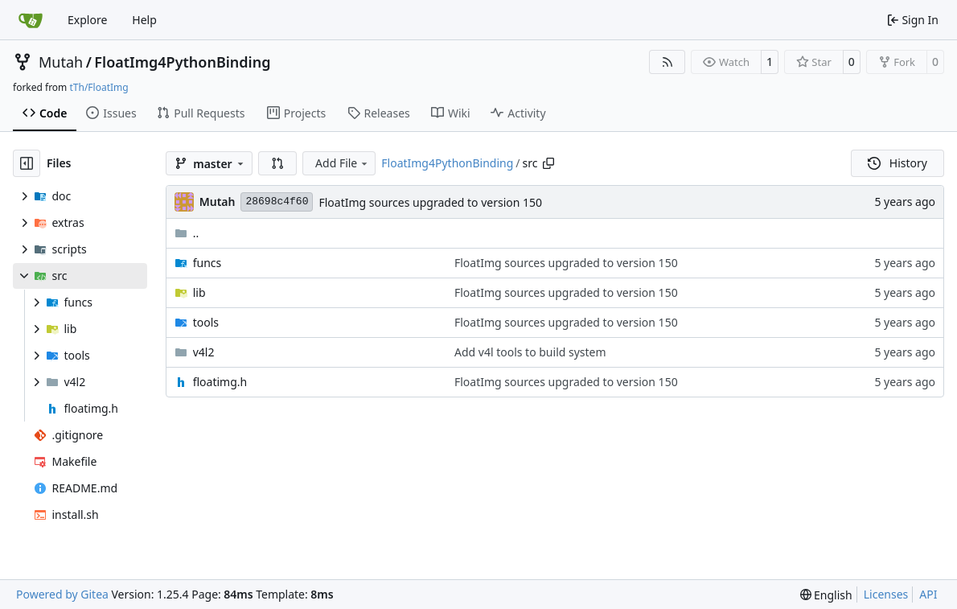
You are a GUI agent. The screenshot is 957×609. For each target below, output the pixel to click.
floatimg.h (220, 381)
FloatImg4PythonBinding (182, 62)
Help (144, 19)
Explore (87, 19)
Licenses (886, 594)
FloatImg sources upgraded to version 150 (430, 202)
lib (199, 292)
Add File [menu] (342, 163)
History (897, 163)
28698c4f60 (276, 201)
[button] (277, 163)
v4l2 (204, 352)
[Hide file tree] (26, 163)
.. (187, 233)
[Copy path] (548, 163)
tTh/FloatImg (98, 87)
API (928, 594)
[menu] (826, 595)
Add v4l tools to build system (530, 352)
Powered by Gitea (62, 594)
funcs (207, 262)
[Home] (30, 20)
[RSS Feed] (667, 62)
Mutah (61, 62)
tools (206, 322)
